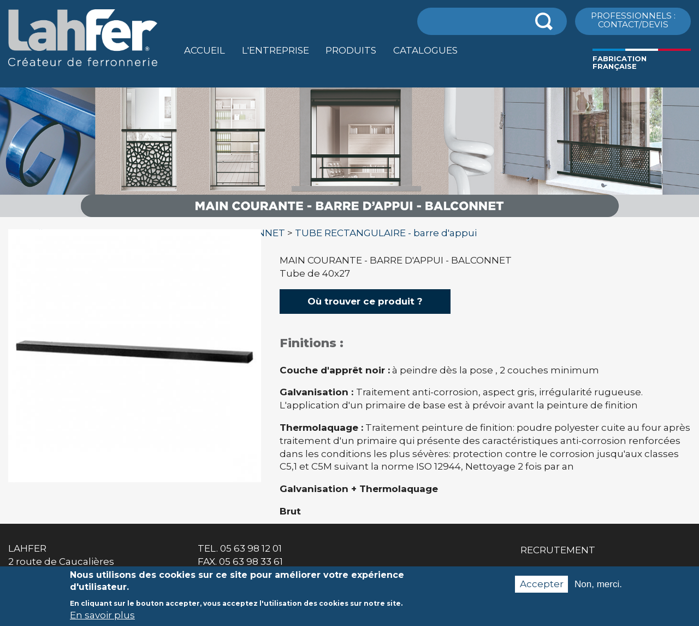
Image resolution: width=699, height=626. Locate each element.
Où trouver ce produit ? (365, 301)
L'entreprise (275, 50)
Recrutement (557, 550)
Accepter (542, 587)
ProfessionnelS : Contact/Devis (633, 19)
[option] (349, 217)
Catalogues (425, 50)
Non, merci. (598, 588)
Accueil (204, 50)
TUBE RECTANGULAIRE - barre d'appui (386, 232)
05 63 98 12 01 (251, 548)
